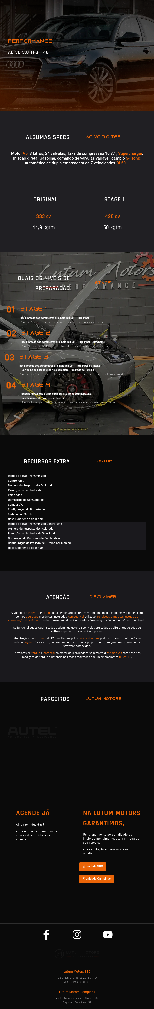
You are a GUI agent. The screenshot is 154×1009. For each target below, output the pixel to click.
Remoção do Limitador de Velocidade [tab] (25, 492)
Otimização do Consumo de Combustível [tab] (26, 502)
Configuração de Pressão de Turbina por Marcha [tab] (26, 511)
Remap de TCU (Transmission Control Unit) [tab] (27, 478)
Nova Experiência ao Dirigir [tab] (25, 519)
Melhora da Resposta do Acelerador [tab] (31, 485)
